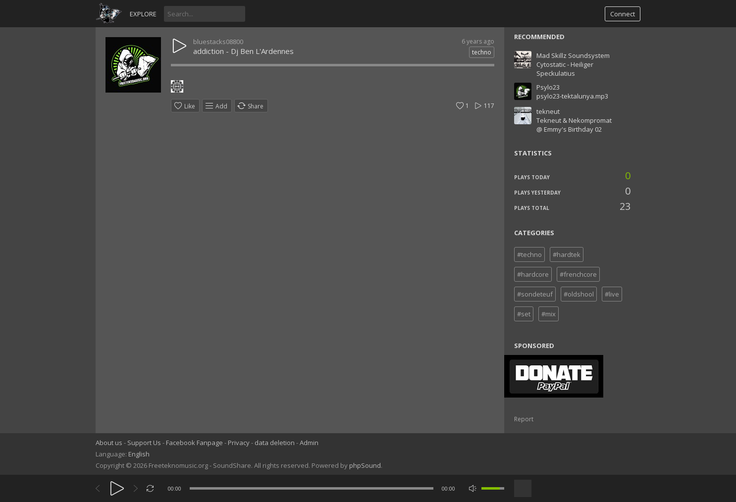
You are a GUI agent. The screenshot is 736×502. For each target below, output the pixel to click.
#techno (529, 254)
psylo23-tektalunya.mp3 (572, 96)
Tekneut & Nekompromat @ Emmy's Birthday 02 (574, 125)
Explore (143, 13)
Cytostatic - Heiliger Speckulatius (564, 69)
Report (523, 419)
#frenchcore (578, 274)
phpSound (365, 465)
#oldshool (579, 294)
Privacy (239, 442)
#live (612, 294)
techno (481, 52)
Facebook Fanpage (194, 442)
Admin (309, 442)
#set (523, 313)
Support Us (144, 442)
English (139, 454)
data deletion (275, 442)
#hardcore (533, 274)
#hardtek (566, 254)
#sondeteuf (535, 294)
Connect (622, 13)
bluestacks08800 (218, 41)
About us (109, 442)
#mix (548, 313)
